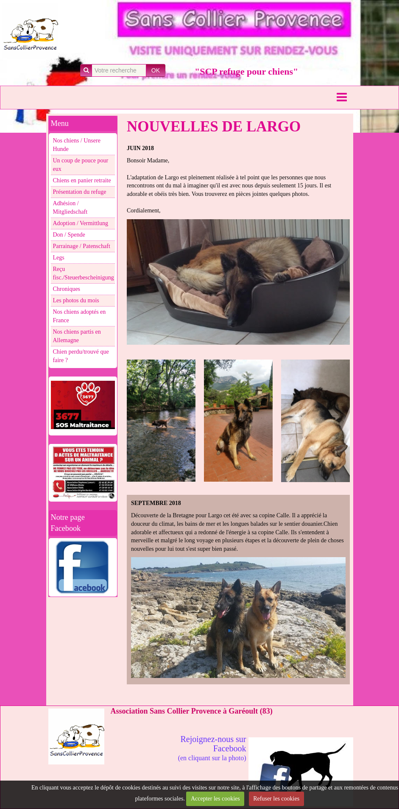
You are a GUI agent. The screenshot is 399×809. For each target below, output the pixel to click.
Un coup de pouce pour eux (81, 164)
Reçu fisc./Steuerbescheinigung (83, 273)
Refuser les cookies (276, 798)
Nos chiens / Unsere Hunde (76, 144)
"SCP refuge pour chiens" (246, 71)
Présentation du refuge (79, 192)
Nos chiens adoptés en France (79, 316)
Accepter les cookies (215, 798)
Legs (58, 257)
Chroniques (67, 289)
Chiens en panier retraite (82, 180)
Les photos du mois (76, 300)
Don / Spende (69, 235)
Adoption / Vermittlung (80, 223)
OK (155, 70)
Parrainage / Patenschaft (81, 246)
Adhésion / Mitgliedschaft (70, 207)
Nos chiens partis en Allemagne (77, 336)
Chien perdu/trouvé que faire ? (81, 356)
